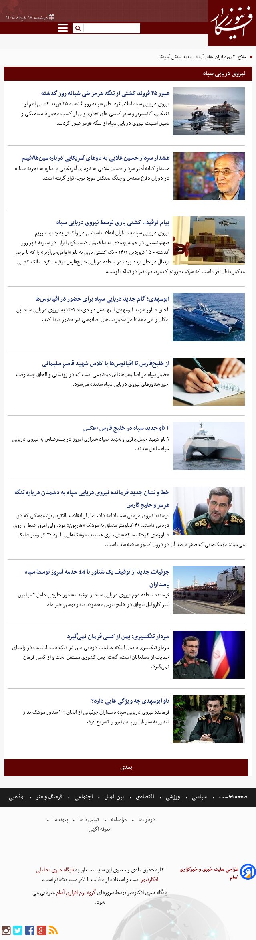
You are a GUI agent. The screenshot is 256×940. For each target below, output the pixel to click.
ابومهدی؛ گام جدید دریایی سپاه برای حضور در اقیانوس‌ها (102, 299)
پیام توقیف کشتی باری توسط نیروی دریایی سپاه (112, 222)
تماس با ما (89, 819)
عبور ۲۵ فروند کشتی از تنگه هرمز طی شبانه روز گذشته (105, 93)
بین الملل (114, 797)
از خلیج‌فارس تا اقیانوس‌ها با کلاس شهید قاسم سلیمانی (105, 363)
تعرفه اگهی (100, 829)
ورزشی (173, 797)
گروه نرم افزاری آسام (75, 892)
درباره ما (147, 819)
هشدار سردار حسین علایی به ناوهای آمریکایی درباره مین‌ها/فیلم (95, 158)
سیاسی (199, 797)
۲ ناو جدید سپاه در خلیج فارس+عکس (126, 428)
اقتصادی (145, 797)
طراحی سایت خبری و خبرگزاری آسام (209, 873)
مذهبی (17, 797)
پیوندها (60, 819)
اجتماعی (83, 797)
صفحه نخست (232, 797)
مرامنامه (119, 819)
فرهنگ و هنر (49, 797)
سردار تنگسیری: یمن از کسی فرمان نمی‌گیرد (118, 636)
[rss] (53, 931)
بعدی (126, 767)
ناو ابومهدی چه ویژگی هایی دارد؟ (130, 701)
